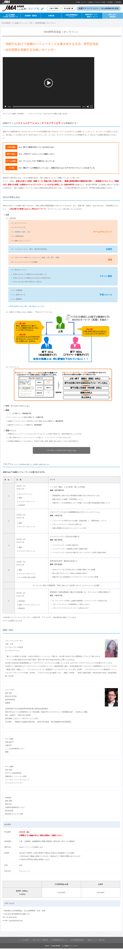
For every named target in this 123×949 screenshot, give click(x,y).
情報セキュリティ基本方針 (96, 940)
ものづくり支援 (100, 2)
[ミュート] (88, 107)
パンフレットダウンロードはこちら (61, 451)
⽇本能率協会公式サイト (59, 940)
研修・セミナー (81, 2)
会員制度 (118, 2)
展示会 (91, 2)
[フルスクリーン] (91, 107)
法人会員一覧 (68, 8)
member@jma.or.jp (16, 921)
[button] (48, 83)
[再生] (5, 107)
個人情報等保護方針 (77, 940)
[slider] (47, 106)
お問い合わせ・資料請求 (40, 940)
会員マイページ (99, 8)
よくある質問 (24, 940)
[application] (48, 83)
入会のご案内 (53, 8)
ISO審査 (110, 2)
